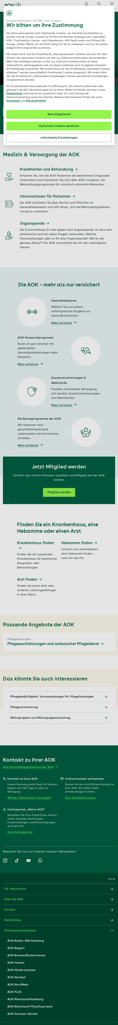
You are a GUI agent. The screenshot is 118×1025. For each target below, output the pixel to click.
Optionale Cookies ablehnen (59, 126)
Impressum (13, 101)
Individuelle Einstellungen (59, 137)
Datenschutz (14, 93)
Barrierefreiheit (36, 101)
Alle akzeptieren (59, 114)
